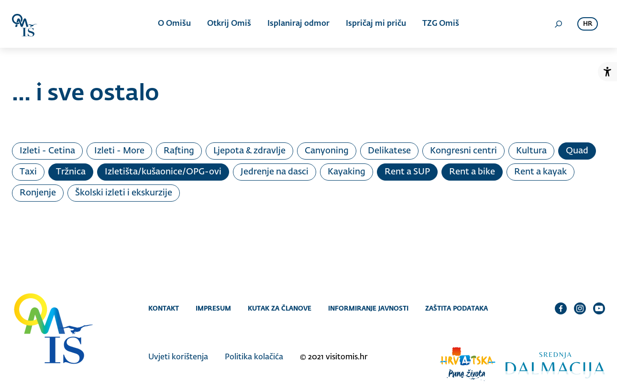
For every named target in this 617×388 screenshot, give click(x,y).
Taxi (28, 172)
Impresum (213, 308)
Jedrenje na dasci (274, 172)
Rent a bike (472, 172)
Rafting (179, 151)
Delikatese (389, 151)
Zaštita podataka (456, 308)
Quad (577, 151)
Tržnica (71, 172)
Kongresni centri (463, 151)
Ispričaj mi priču (376, 24)
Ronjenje (38, 193)
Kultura (531, 151)
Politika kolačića (254, 357)
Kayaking (346, 172)
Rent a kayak (540, 172)
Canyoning (327, 151)
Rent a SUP (407, 172)
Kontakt (163, 308)
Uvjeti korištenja (178, 357)
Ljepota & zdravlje (249, 151)
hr (587, 24)
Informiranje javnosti (368, 308)
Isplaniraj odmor (298, 24)
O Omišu (174, 24)
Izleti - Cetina (47, 151)
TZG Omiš (440, 24)
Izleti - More (119, 151)
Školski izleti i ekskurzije (123, 193)
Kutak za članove (279, 308)
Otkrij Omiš (229, 24)
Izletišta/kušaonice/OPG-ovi (163, 172)
